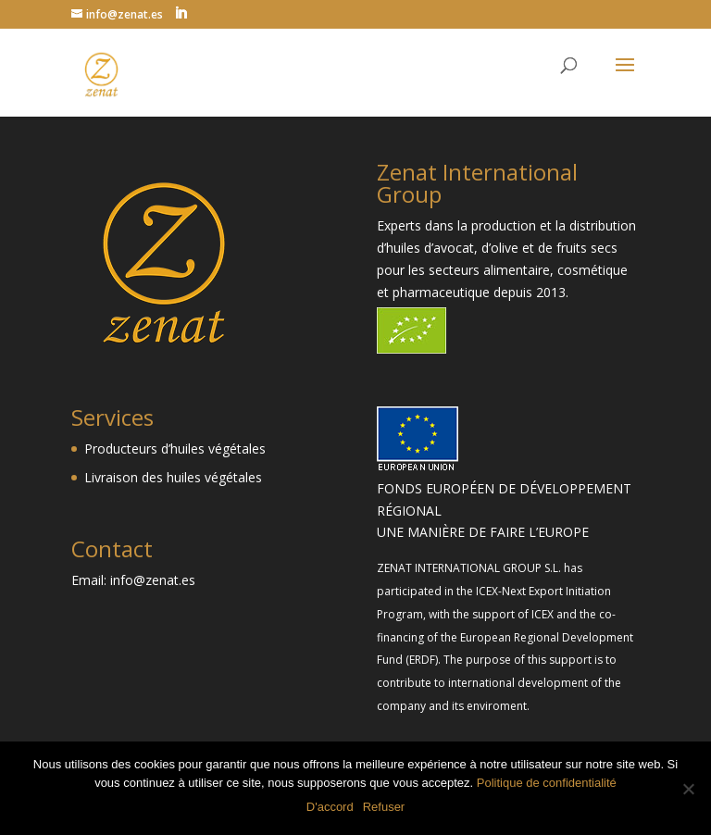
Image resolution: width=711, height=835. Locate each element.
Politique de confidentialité (547, 783)
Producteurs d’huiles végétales (175, 448)
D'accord (330, 807)
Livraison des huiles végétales (173, 477)
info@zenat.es (152, 580)
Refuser (384, 807)
